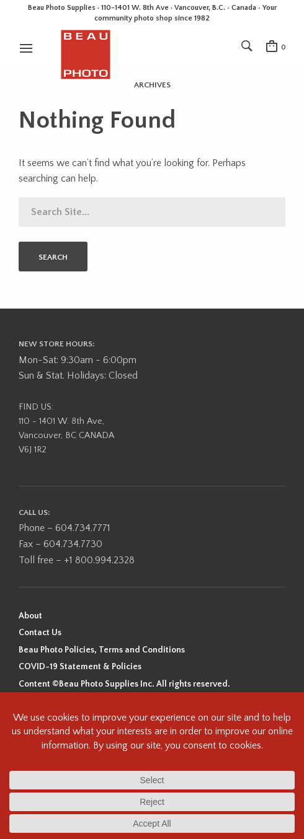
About (30, 616)
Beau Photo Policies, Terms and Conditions (102, 650)
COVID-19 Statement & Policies (80, 667)
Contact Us (40, 633)
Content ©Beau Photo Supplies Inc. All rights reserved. (124, 684)
